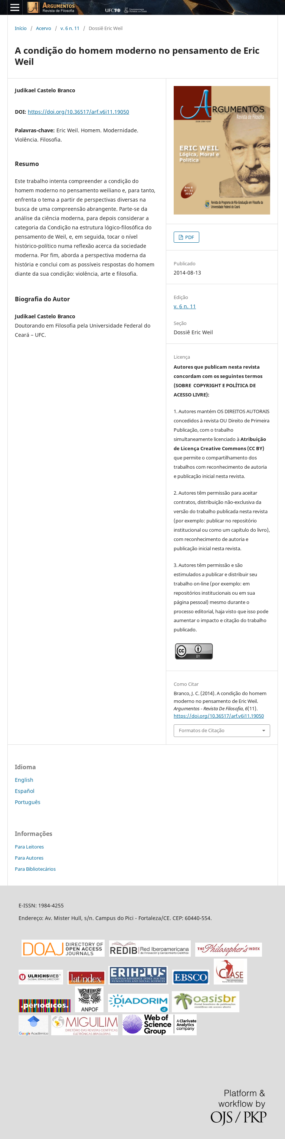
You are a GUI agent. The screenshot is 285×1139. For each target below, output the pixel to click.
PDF (189, 237)
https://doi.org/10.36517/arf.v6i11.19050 (78, 111)
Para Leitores (29, 846)
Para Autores (29, 857)
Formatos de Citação (202, 730)
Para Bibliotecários (35, 869)
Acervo (43, 28)
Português (27, 802)
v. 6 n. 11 (69, 28)
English (24, 779)
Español (25, 790)
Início (21, 28)
